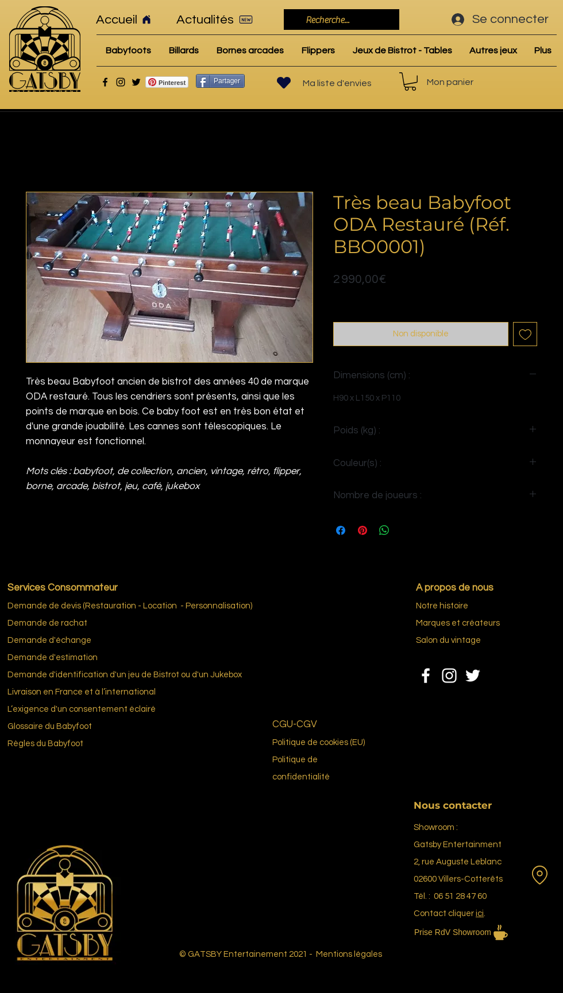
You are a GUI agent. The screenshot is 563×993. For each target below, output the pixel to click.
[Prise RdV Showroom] (477, 932)
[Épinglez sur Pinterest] (362, 530)
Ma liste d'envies (337, 83)
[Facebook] (105, 82)
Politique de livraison (371, 297)
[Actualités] (218, 19)
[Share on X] (406, 530)
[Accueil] (128, 19)
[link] (410, 81)
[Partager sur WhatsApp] (384, 530)
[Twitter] (136, 82)
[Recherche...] (340, 20)
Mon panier (450, 82)
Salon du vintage (448, 640)
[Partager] (220, 81)
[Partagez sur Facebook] (341, 530)
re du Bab (53, 726)
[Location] (539, 874)
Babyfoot (65, 743)
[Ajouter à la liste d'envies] (525, 334)
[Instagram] (120, 82)
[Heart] (283, 82)
